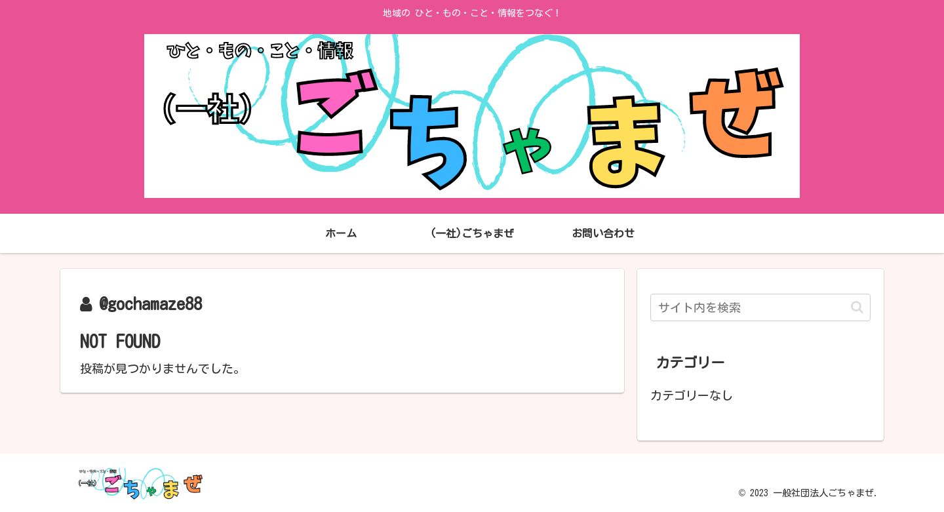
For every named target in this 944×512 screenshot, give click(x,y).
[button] (857, 307)
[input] (760, 307)
